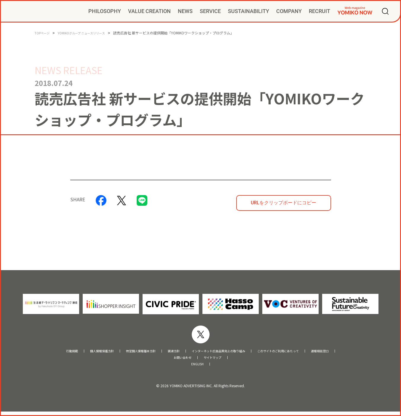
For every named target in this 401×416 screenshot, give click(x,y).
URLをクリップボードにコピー (283, 202)
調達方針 (164, 351)
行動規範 (36, 351)
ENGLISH (197, 367)
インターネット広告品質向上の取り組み (222, 351)
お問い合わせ (179, 359)
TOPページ (43, 32)
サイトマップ (216, 359)
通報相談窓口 (354, 351)
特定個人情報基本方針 (123, 351)
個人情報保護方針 (73, 351)
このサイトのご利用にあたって (301, 351)
